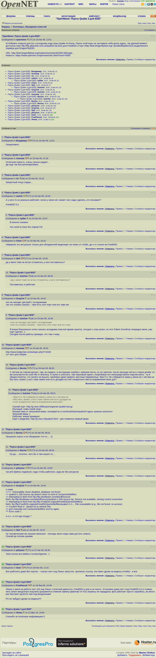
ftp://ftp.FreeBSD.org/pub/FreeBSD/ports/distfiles (57, 501)
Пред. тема (142, 626)
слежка (141, 16)
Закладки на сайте (11, 652)
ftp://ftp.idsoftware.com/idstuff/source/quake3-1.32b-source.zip (43, 499)
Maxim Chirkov (147, 652)
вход (126, 1)
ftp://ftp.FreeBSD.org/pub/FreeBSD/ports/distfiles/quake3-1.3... (43, 504)
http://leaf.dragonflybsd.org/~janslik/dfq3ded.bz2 (109, 46)
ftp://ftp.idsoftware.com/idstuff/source (51, 497)
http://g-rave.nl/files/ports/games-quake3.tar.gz (50, 406)
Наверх (130, 148)
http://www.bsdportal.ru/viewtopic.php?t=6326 (28, 352)
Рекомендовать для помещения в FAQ (105, 626)
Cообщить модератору (145, 59)
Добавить (122, 655)
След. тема (152, 626)
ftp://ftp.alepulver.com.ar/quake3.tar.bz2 (42, 46)
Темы (135, 626)
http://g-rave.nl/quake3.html (44, 419)
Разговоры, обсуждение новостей (30, 27)
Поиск (115, 4)
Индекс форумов (126, 626)
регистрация (135, 1)
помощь (30, 16)
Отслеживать (149, 30)
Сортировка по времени (140, 128)
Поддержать (135, 655)
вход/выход (119, 16)
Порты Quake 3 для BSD (19, 71)
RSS (153, 128)
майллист (94, 16)
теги (122, 4)
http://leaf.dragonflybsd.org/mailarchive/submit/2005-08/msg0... (42, 53)
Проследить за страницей (15, 655)
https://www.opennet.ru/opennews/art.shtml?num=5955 (43, 55)
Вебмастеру (149, 655)
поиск (47, 16)
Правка (130, 59)
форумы (11, 16)
